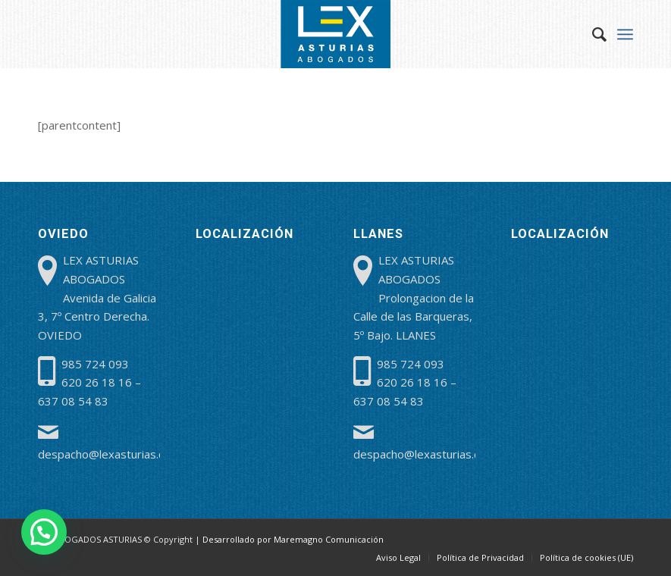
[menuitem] (592, 34)
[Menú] (625, 34)
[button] (44, 532)
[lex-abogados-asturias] (336, 34)
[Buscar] (592, 34)
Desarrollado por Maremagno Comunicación (293, 539)
